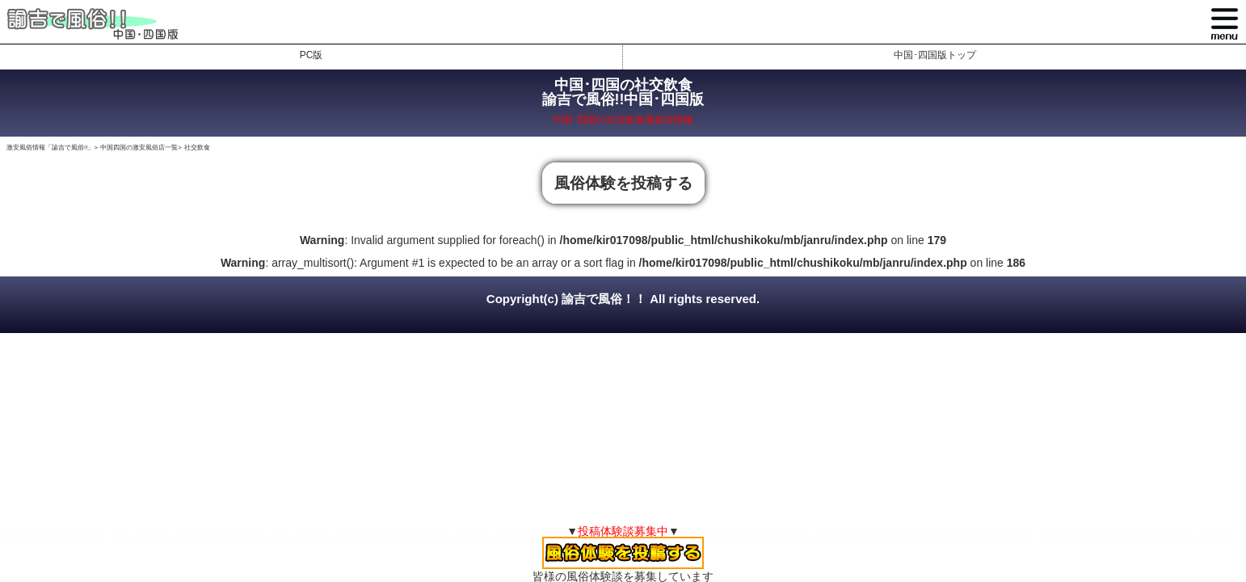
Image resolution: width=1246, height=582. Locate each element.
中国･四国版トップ (935, 55)
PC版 (311, 55)
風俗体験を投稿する (623, 183)
